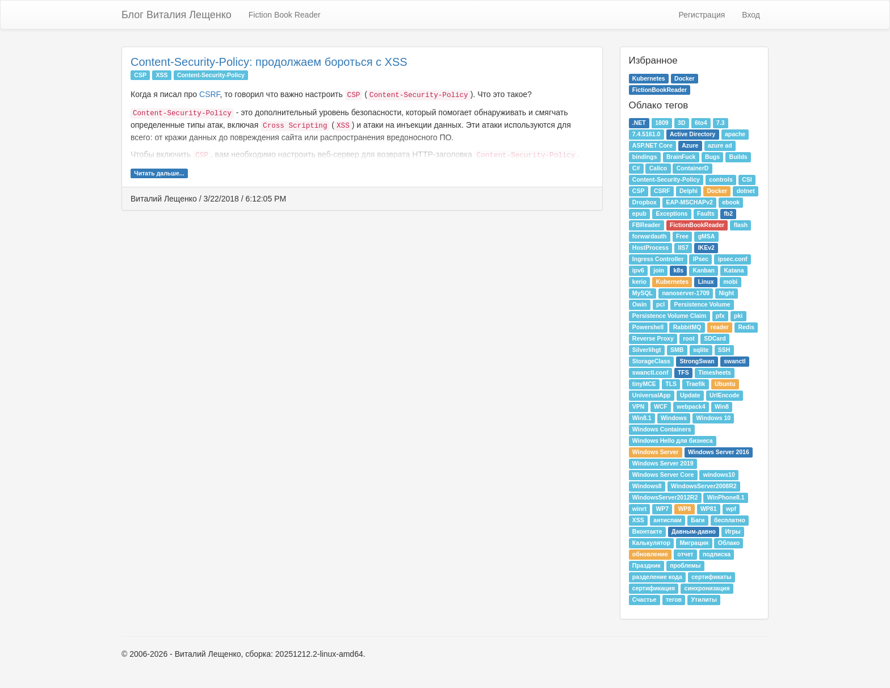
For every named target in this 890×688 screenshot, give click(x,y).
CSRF (209, 94)
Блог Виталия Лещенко (176, 14)
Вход (751, 14)
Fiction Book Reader (285, 14)
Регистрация (701, 14)
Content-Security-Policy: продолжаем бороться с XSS (269, 62)
